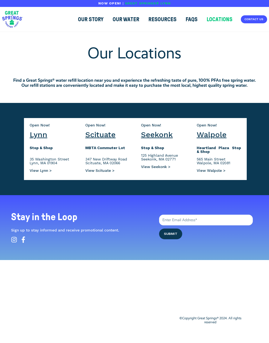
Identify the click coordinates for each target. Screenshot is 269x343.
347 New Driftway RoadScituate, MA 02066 (106, 161)
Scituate (100, 134)
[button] (219, 19)
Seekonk (157, 134)
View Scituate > (100, 170)
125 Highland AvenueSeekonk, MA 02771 (159, 157)
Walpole (212, 134)
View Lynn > (41, 170)
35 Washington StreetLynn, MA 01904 (49, 161)
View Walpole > (211, 170)
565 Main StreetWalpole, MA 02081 (213, 161)
